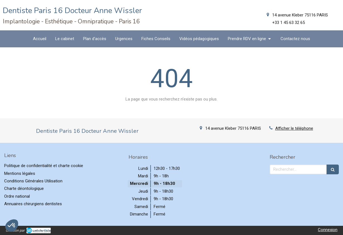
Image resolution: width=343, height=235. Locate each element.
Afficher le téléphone (294, 128)
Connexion (327, 229)
